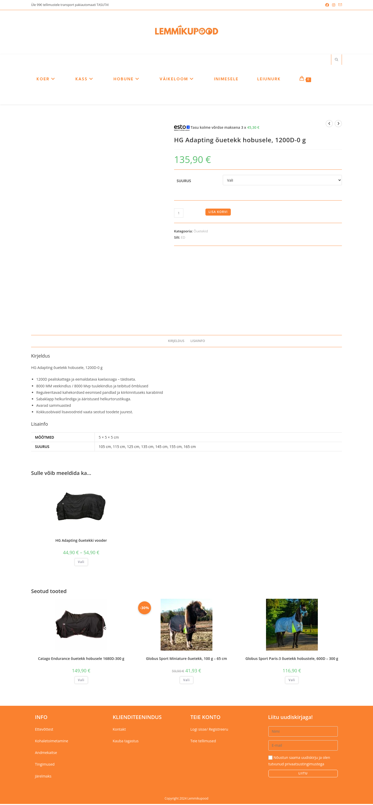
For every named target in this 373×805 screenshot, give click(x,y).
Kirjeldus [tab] (176, 342)
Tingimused (45, 765)
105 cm (105, 447)
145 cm (161, 447)
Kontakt (119, 730)
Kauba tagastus (126, 741)
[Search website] (336, 61)
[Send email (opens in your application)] (339, 5)
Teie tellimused (203, 741)
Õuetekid (200, 232)
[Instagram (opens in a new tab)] (334, 5)
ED (183, 238)
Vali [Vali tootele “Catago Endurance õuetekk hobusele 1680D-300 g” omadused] (81, 681)
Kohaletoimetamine (51, 741)
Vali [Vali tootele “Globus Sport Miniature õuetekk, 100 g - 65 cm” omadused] (186, 681)
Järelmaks (43, 777)
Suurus (184, 181)
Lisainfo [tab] (197, 342)
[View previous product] (329, 125)
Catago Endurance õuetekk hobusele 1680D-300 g (81, 659)
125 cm (133, 447)
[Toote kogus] (178, 214)
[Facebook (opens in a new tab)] (327, 5)
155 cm (175, 447)
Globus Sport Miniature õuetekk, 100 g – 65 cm (186, 659)
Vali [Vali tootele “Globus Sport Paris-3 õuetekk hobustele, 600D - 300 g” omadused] (292, 681)
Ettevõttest (44, 730)
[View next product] (338, 125)
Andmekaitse (46, 753)
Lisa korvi (218, 213)
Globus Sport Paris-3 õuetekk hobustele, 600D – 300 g (292, 659)
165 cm (190, 447)
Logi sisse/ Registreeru (209, 730)
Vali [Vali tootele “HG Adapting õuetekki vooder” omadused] (81, 563)
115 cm (119, 447)
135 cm (147, 447)
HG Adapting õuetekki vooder (81, 541)
